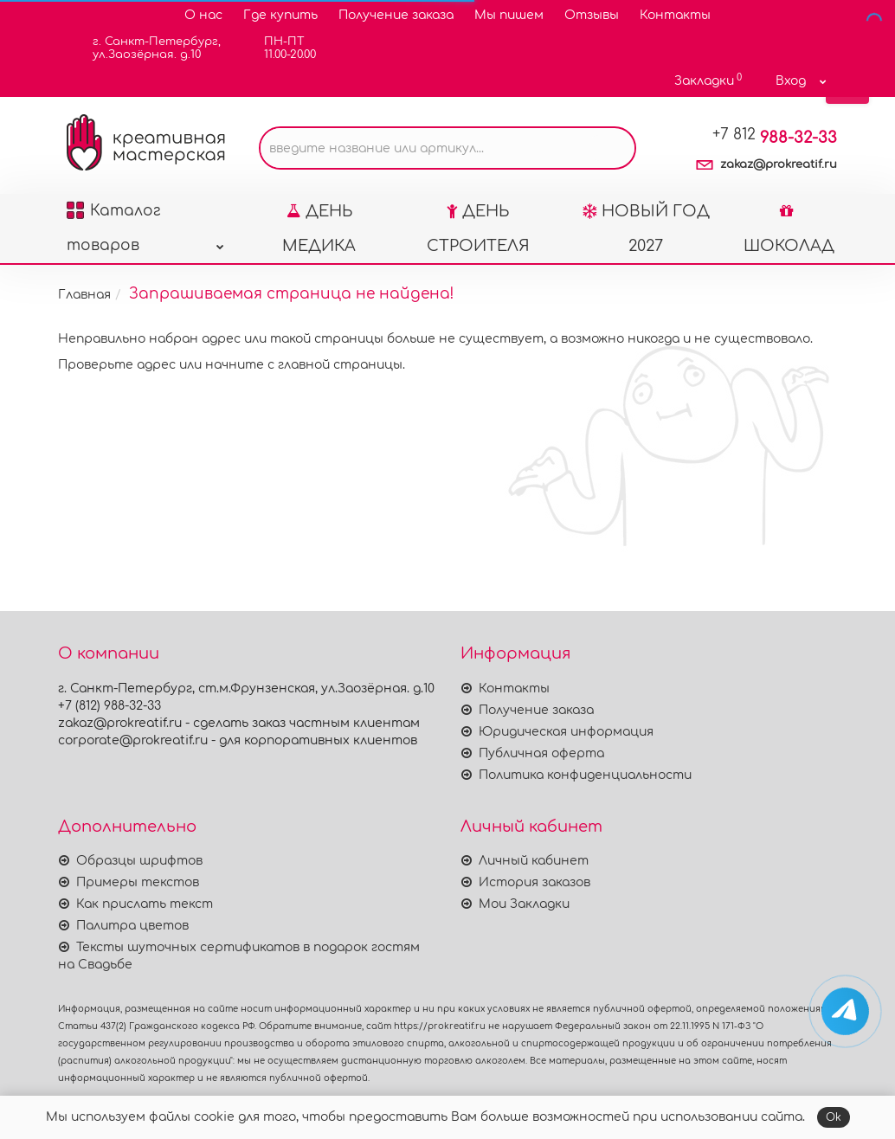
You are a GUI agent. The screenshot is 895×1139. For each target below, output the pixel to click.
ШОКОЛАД (789, 228)
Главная (84, 294)
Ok (833, 1117)
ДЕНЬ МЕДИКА (319, 228)
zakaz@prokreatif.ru (778, 164)
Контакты (675, 15)
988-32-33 (774, 137)
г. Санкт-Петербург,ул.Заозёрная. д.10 (146, 48)
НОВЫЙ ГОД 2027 (646, 228)
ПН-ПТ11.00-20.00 (279, 48)
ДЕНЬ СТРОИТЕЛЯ (478, 228)
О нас (203, 15)
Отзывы (591, 15)
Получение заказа (396, 15)
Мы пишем (509, 15)
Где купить (280, 15)
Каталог (146, 215)
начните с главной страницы (303, 364)
